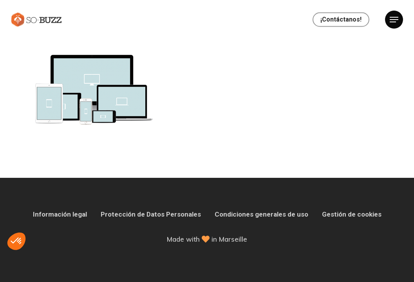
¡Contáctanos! (341, 19)
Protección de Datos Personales (151, 214)
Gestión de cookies (351, 214)
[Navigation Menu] (394, 20)
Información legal (60, 214)
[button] (16, 241)
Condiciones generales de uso (261, 214)
